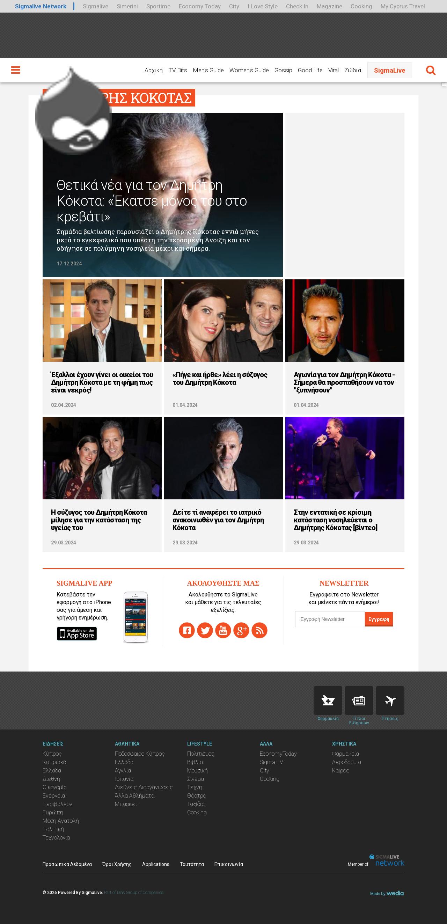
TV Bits (177, 70)
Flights (390, 700)
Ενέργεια (54, 795)
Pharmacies (328, 700)
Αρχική (154, 70)
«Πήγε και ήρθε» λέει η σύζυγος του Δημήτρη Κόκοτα (220, 379)
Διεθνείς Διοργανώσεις (144, 787)
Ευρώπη (53, 812)
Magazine (329, 6)
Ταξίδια (196, 804)
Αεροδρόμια (346, 762)
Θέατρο (196, 795)
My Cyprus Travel (403, 6)
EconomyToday (278, 753)
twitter (205, 630)
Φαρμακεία (345, 753)
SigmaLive (389, 70)
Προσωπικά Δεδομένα (67, 864)
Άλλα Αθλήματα (134, 795)
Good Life (310, 70)
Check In (297, 6)
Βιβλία (195, 762)
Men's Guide (208, 70)
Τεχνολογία (56, 837)
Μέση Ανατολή (61, 820)
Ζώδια (352, 70)
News (359, 700)
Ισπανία (124, 779)
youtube (223, 630)
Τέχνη (194, 787)
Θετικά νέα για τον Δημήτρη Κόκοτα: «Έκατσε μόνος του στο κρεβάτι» (152, 201)
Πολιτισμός (200, 753)
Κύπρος (52, 753)
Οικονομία (55, 787)
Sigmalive (95, 6)
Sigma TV (271, 762)
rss (259, 630)
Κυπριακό (54, 762)
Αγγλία (123, 770)
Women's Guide (249, 70)
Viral (333, 70)
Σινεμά (195, 779)
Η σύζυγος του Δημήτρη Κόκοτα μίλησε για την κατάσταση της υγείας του (99, 520)
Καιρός (340, 770)
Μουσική (197, 770)
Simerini (127, 6)
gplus (241, 630)
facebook (187, 630)
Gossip (283, 70)
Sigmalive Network (40, 6)
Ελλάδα (52, 770)
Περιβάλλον (57, 804)
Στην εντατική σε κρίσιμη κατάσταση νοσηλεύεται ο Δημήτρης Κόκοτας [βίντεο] (335, 520)
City (234, 6)
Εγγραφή (378, 619)
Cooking (361, 6)
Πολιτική (53, 829)
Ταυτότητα (192, 864)
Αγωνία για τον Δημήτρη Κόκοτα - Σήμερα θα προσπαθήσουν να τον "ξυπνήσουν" (344, 382)
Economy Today (200, 6)
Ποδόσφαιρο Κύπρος (140, 753)
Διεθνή (51, 779)
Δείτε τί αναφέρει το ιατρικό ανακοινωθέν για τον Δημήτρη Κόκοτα (218, 520)
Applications (155, 864)
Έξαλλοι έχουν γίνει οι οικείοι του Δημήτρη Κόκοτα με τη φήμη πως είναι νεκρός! (102, 382)
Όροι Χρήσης (117, 864)
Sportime (158, 6)
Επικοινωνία (228, 864)
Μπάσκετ (126, 804)
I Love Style (263, 6)
